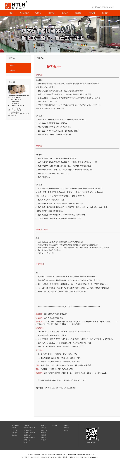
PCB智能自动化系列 (29, 428)
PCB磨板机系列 (28, 430)
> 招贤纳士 (12, 70)
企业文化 (14, 430)
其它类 (25, 442)
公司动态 (43, 428)
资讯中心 (43, 425)
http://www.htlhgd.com (18, 105)
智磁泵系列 (27, 440)
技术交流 (43, 440)
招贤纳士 (66, 430)
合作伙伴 (54, 425)
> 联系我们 (12, 65)
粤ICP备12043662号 (92, 457)
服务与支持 (44, 430)
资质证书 (43, 435)
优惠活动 (43, 432)
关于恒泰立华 (15, 425)
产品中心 (26, 425)
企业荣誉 (14, 435)
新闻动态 (43, 437)
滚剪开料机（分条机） (30, 437)
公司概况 (14, 428)
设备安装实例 (27, 435)
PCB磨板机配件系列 (29, 432)
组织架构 (14, 432)
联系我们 (66, 425)
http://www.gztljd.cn (16, 108)
